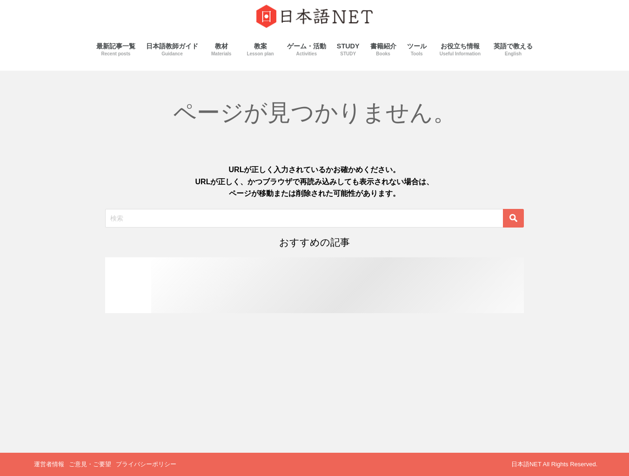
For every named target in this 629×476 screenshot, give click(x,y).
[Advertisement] (314, 383)
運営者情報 (49, 464)
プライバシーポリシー (146, 464)
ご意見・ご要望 (90, 464)
